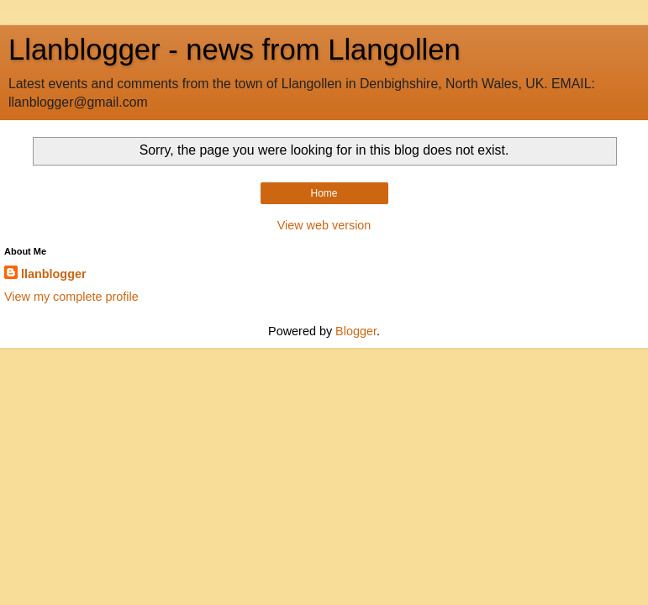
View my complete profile (71, 296)
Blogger (356, 331)
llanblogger (54, 274)
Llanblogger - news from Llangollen (234, 50)
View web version (324, 225)
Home (323, 193)
